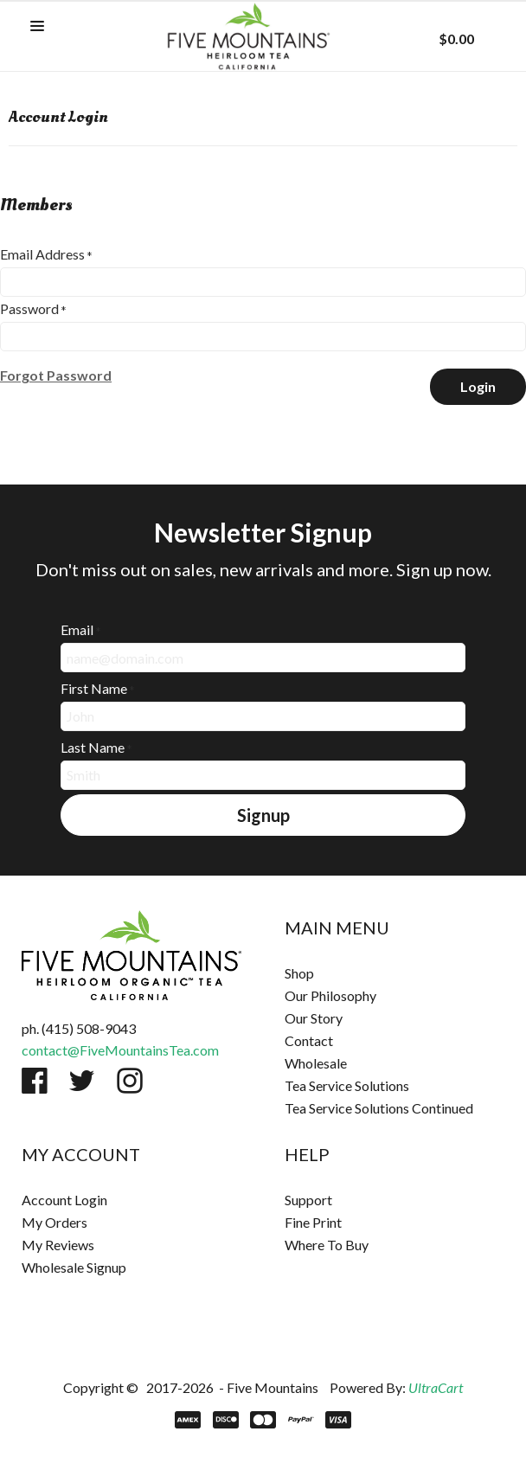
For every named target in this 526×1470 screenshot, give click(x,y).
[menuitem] (394, 973)
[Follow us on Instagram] (130, 1081)
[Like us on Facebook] (35, 1081)
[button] (37, 26)
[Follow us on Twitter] (82, 1081)
